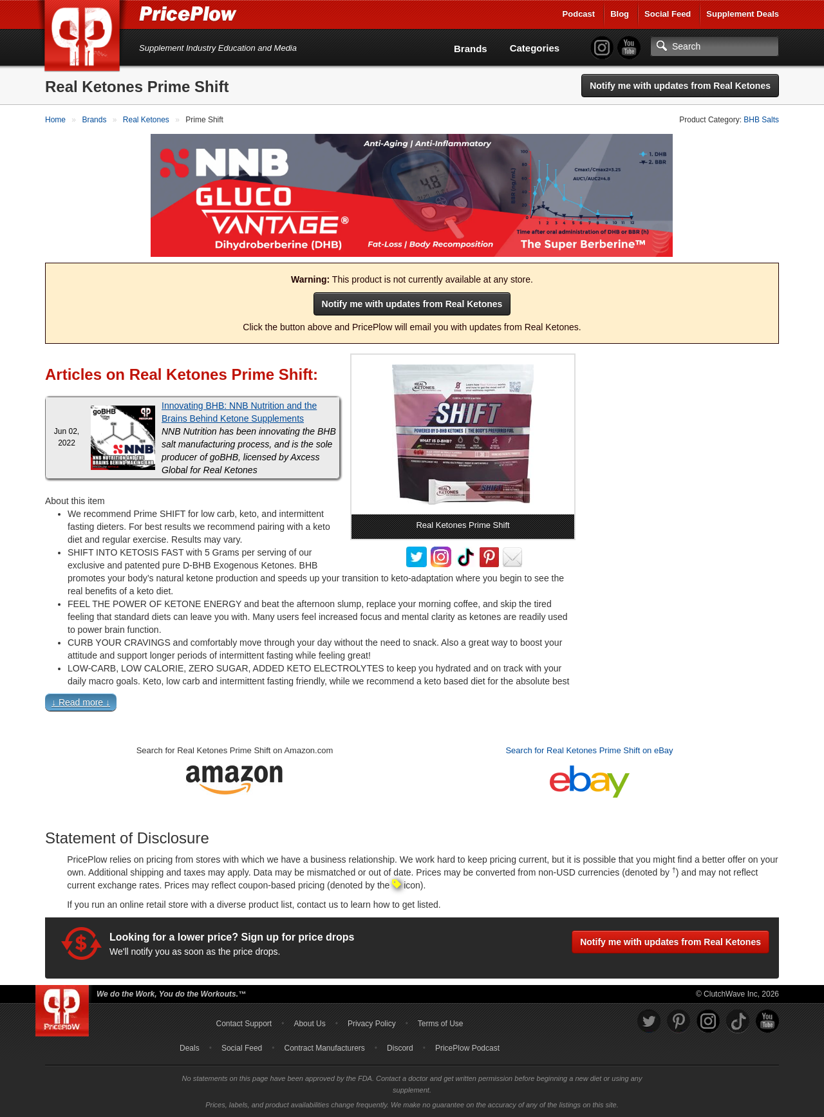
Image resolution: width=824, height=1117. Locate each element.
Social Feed (667, 14)
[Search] (714, 46)
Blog (619, 14)
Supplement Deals (742, 14)
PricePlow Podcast (467, 1048)
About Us (309, 1023)
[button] (412, 704)
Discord (400, 1048)
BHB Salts (761, 119)
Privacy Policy (372, 1023)
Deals (190, 1048)
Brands (470, 48)
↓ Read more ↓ (81, 702)
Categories (535, 47)
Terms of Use (441, 1023)
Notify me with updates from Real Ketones (680, 85)
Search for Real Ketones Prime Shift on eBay (589, 750)
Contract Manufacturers (324, 1048)
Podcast (579, 14)
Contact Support (244, 1023)
